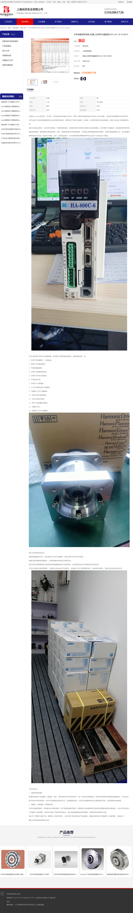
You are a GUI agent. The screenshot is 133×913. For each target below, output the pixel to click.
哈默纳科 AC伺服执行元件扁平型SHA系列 (11, 124)
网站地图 (41, 905)
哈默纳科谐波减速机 (10, 41)
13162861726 (88, 72)
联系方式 (124, 22)
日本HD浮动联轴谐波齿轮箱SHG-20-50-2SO (69, 874)
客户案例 (108, 22)
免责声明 (26, 905)
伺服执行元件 (7, 60)
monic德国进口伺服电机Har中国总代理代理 (11, 111)
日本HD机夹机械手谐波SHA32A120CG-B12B (11, 129)
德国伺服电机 (7, 65)
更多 (20, 96)
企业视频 (41, 22)
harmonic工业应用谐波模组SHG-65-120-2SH (95, 874)
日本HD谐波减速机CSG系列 (39, 874)
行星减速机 (6, 46)
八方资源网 (19, 905)
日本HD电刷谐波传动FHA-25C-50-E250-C (11, 134)
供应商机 (24, 22)
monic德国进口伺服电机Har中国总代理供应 (11, 120)
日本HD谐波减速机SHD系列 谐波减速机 (14, 874)
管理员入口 (33, 905)
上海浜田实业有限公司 (42, 898)
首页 (9, 28)
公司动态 (91, 22)
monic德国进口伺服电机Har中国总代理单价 (11, 106)
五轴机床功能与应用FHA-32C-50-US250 (11, 143)
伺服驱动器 (6, 55)
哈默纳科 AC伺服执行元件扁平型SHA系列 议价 (11, 102)
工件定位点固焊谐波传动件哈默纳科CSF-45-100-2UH (11, 138)
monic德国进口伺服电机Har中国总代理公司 (11, 115)
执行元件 (23, 28)
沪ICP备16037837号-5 (27, 898)
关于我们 (58, 22)
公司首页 (8, 22)
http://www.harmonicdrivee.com (39, 820)
